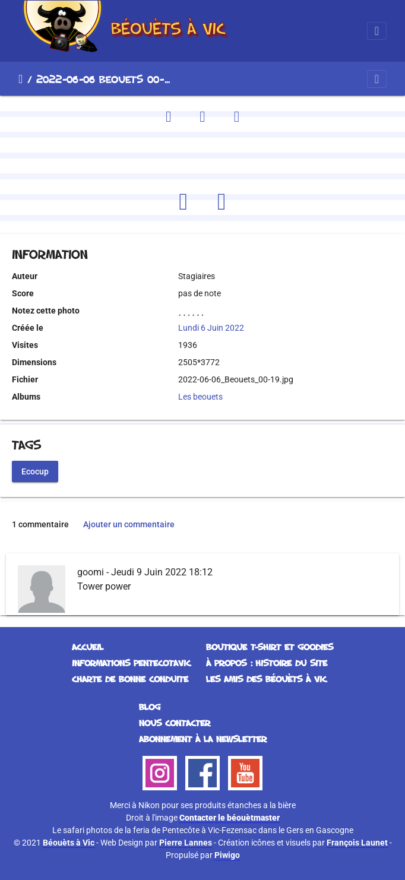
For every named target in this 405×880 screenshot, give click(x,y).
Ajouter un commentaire (129, 524)
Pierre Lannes (185, 842)
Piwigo (227, 855)
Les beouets (200, 396)
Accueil (20, 79)
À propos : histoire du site (266, 663)
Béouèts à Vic (68, 842)
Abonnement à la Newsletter (203, 739)
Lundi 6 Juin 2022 (211, 328)
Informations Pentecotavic (131, 663)
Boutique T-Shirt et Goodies (269, 647)
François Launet (357, 842)
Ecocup (35, 471)
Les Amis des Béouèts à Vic (266, 679)
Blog (149, 707)
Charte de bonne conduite (130, 679)
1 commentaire (40, 524)
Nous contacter (174, 723)
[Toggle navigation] (377, 31)
